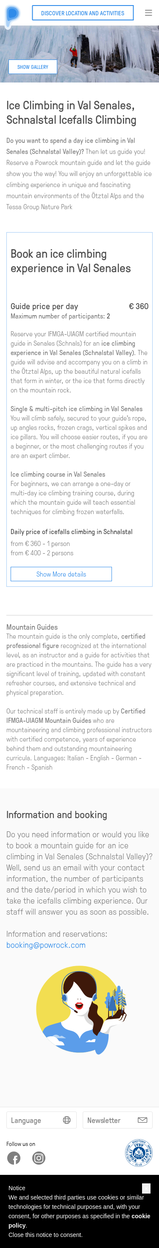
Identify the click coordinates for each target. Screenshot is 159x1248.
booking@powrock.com (46, 944)
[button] (146, 1188)
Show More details (61, 573)
